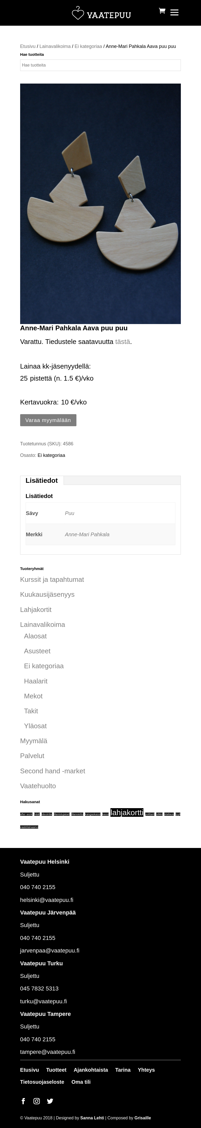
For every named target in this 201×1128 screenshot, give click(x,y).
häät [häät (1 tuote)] (37, 814)
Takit (31, 711)
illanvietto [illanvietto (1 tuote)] (77, 814)
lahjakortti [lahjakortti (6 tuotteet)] (126, 812)
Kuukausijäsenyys (47, 594)
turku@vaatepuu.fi (43, 1001)
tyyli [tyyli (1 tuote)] (178, 814)
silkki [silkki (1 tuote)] (159, 814)
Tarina (123, 1070)
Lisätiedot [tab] (42, 480)
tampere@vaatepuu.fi (47, 1052)
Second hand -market (52, 771)
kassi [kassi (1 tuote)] (105, 814)
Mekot (33, 696)
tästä (122, 342)
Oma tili (81, 1082)
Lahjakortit (36, 610)
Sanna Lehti (92, 1118)
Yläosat (35, 726)
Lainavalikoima (55, 46)
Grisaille (143, 1118)
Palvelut (32, 756)
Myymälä (33, 741)
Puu (69, 513)
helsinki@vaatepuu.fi (46, 900)
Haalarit (36, 681)
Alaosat (35, 636)
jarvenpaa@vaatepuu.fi (50, 950)
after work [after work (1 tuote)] (26, 814)
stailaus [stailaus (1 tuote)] (169, 814)
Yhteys (146, 1070)
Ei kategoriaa (88, 46)
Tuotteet (56, 1070)
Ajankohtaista (91, 1070)
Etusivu (28, 46)
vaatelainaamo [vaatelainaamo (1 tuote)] (29, 827)
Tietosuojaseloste (42, 1082)
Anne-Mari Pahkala (87, 534)
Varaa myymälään (48, 420)
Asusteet (37, 651)
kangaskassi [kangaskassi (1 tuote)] (92, 814)
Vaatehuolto (38, 786)
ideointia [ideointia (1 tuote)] (47, 814)
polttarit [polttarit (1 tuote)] (149, 814)
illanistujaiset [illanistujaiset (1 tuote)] (62, 814)
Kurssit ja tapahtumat (52, 579)
